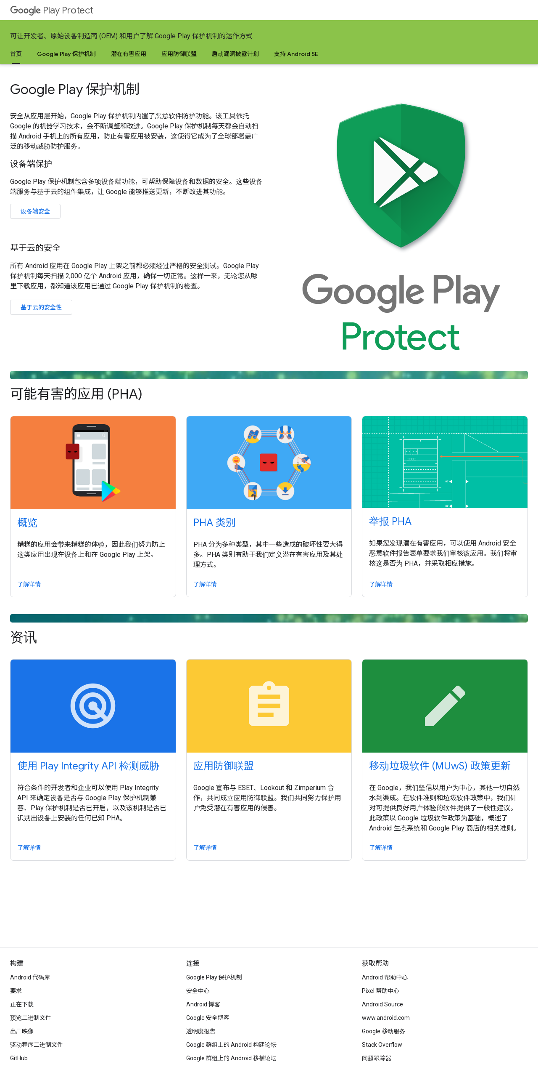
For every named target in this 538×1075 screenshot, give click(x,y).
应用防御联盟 (179, 54)
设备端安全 (35, 211)
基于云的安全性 (41, 307)
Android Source (382, 1004)
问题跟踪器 (376, 1058)
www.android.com (386, 1017)
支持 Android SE (296, 54)
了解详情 (29, 584)
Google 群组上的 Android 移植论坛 (231, 1058)
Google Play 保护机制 (66, 54)
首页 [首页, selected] (16, 54)
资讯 (269, 630)
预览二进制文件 (30, 1017)
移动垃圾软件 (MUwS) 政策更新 (440, 766)
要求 (16, 990)
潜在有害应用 (128, 54)
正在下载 (22, 1004)
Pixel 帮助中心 (380, 990)
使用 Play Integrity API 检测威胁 (88, 766)
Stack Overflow (382, 1044)
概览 (27, 522)
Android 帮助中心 (385, 977)
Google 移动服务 (383, 1031)
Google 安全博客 (207, 1017)
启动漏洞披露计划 (235, 54)
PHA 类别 (214, 522)
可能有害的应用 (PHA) (269, 386)
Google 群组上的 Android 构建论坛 (231, 1044)
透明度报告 (201, 1031)
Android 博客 (203, 1004)
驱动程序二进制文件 (36, 1044)
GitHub (19, 1058)
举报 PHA (390, 521)
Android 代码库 (30, 977)
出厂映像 (22, 1031)
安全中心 (198, 990)
